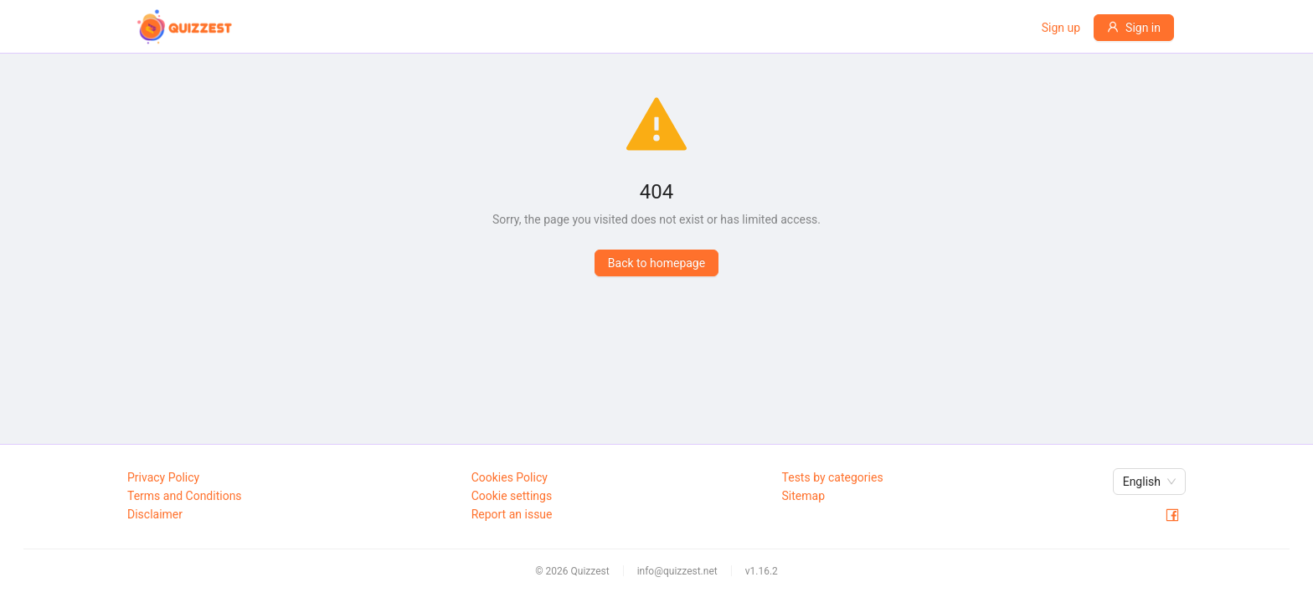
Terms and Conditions (184, 495)
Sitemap (803, 495)
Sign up (1061, 27)
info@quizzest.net (677, 571)
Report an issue (512, 514)
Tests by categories (832, 477)
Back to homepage (656, 263)
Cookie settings (512, 495)
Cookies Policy (509, 477)
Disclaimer (155, 514)
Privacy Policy (163, 477)
